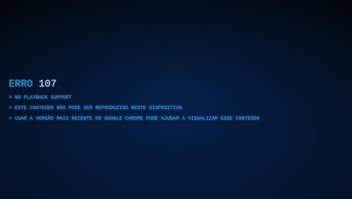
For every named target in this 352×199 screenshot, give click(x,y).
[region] (176, 99)
